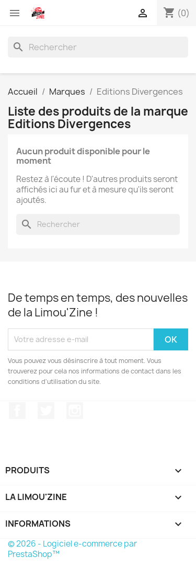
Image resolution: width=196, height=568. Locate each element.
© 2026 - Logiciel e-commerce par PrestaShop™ (72, 549)
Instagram (74, 410)
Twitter (46, 410)
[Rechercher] (98, 47)
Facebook (17, 410)
